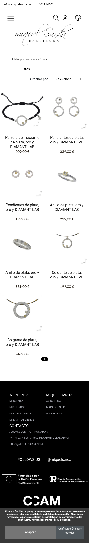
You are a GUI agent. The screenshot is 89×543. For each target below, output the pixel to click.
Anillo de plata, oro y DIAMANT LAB (67, 207)
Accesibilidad (55, 413)
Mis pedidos (17, 407)
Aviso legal (54, 401)
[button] (10, 18)
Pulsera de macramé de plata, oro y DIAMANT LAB (22, 142)
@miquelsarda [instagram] (59, 459)
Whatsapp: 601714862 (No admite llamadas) (39, 437)
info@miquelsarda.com (18, 4)
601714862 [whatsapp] (46, 4)
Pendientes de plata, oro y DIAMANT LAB (67, 139)
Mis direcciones (20, 413)
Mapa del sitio (56, 407)
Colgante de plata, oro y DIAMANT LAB (67, 274)
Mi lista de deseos (21, 419)
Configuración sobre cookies (70, 530)
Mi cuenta (16, 401)
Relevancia (63, 79)
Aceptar (30, 532)
